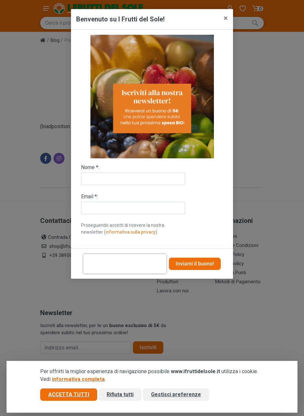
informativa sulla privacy (131, 232)
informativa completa (78, 379)
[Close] (225, 18)
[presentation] (124, 264)
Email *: (89, 196)
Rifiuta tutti (120, 394)
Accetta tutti (68, 394)
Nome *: (90, 167)
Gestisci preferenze (176, 394)
